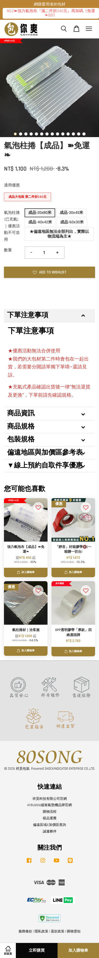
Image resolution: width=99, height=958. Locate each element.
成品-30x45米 (71, 212)
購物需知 (74, 931)
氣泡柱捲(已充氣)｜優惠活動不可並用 (12, 226)
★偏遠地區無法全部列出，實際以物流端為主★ (59, 234)
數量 (8, 250)
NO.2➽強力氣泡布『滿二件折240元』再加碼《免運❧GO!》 (51, 13)
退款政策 (57, 931)
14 (84, 134)
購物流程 (49, 812)
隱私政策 (41, 931)
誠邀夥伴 (49, 831)
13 (78, 134)
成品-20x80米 (39, 212)
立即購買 (37, 950)
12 (73, 134)
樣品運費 (49, 818)
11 (68, 134)
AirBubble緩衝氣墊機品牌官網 (49, 805)
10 (62, 134)
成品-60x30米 (72, 222)
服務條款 (25, 931)
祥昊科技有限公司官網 (49, 799)
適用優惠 (12, 185)
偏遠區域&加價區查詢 (49, 825)
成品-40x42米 (40, 222)
